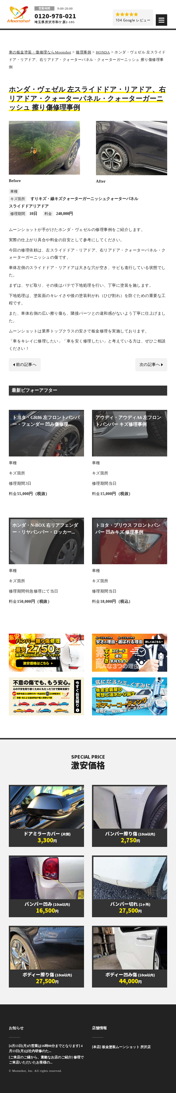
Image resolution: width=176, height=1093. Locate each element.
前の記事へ (26, 364)
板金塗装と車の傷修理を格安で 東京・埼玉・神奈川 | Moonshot (19, 14)
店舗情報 (99, 1028)
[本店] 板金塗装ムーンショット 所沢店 (121, 1047)
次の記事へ (150, 364)
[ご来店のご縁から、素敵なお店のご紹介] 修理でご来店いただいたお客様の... (46, 1059)
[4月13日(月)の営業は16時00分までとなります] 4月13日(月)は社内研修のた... (46, 1048)
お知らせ (16, 1028)
